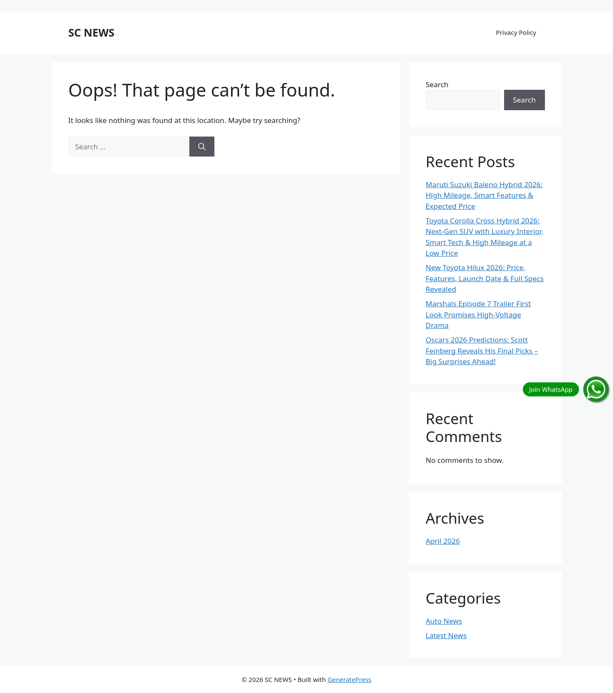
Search (437, 84)
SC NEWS (91, 32)
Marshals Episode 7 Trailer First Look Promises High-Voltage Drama (478, 314)
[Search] (201, 147)
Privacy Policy (516, 32)
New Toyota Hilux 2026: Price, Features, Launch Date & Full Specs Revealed (485, 278)
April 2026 (443, 541)
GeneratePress (349, 679)
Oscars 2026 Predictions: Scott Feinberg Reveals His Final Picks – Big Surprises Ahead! (482, 350)
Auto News (444, 621)
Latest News (446, 635)
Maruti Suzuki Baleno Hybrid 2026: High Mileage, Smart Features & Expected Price (484, 195)
